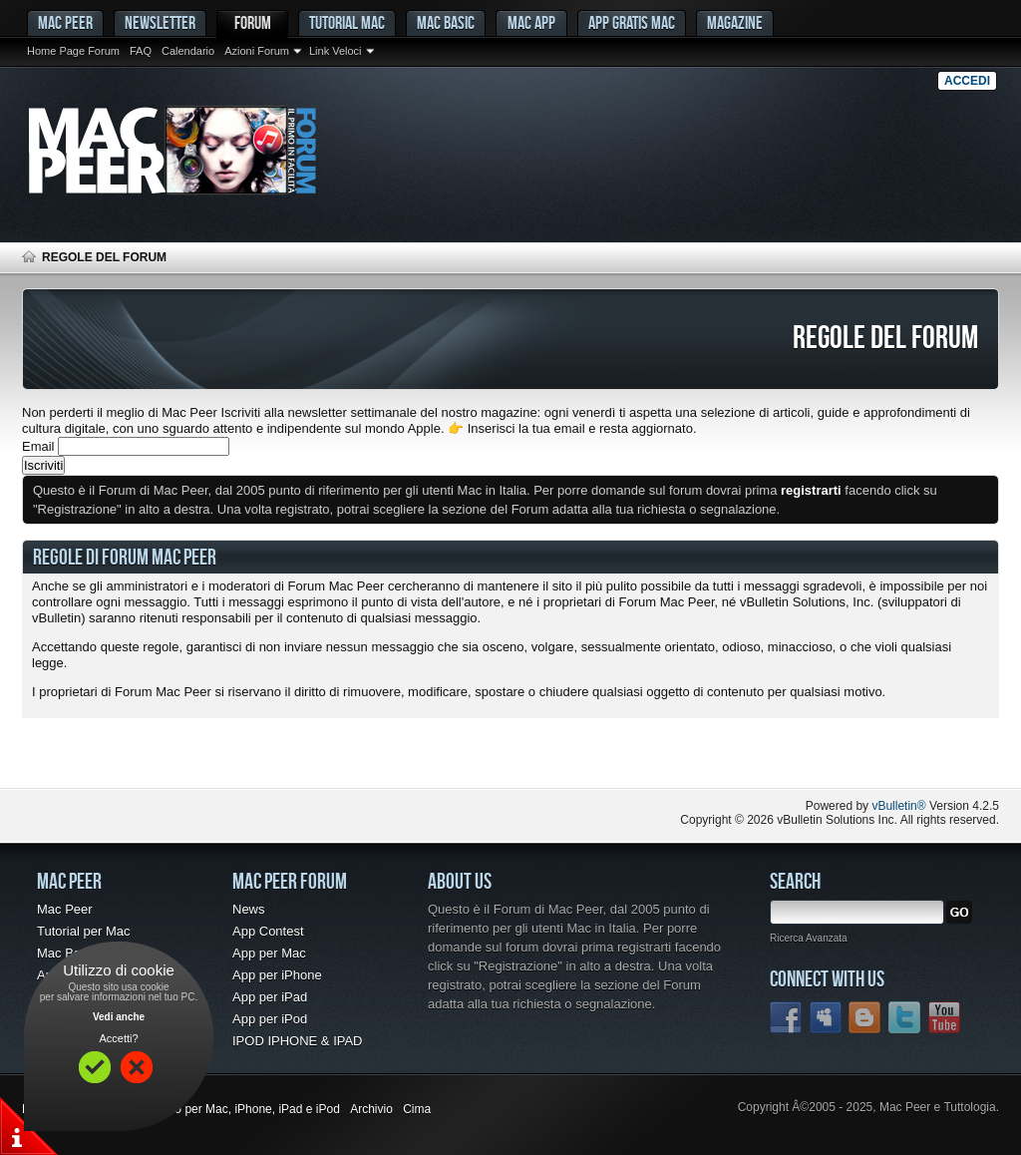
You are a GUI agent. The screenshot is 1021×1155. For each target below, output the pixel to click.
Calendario (188, 51)
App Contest (268, 931)
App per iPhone (277, 974)
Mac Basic (446, 22)
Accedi (967, 81)
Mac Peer (65, 909)
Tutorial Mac (347, 22)
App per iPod (269, 1018)
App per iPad (269, 996)
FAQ (141, 51)
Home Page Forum (73, 51)
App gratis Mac (631, 22)
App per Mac (269, 953)
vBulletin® (898, 806)
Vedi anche (119, 1016)
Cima (417, 1109)
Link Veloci (335, 51)
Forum (252, 22)
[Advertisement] (255, 748)
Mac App (531, 22)
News (248, 909)
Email (38, 446)
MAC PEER (65, 22)
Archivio (371, 1109)
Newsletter (160, 22)
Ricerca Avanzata (809, 938)
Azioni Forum (256, 51)
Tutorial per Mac (83, 931)
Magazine (735, 22)
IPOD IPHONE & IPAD (297, 1040)
